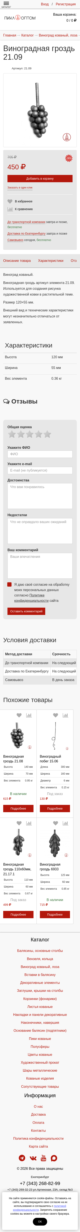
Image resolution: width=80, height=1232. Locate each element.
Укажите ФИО (18, 447)
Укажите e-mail (19, 464)
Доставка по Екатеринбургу (26, 233)
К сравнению (24, 209)
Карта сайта (38, 1146)
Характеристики (51, 260)
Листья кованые (40, 1007)
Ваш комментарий (22, 550)
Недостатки (17, 515)
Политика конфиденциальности (38, 1138)
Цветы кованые (40, 1054)
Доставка (38, 1114)
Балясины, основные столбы (40, 951)
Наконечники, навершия (40, 1022)
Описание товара (17, 260)
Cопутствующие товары (40, 1086)
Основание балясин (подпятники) (40, 1030)
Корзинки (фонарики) (40, 999)
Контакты (38, 1130)
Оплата (38, 1122)
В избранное (23, 201)
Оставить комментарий (26, 611)
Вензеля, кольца (40, 959)
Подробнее (18, 808)
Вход (45, 4)
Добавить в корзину (40, 178)
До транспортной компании (26, 222)
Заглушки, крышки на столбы (40, 990)
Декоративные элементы (40, 983)
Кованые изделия (40, 1078)
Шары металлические (40, 1070)
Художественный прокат (40, 1062)
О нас (38, 1106)
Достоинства (18, 480)
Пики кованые (40, 1039)
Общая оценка (19, 427)
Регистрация (66, 4)
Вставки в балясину (39, 975)
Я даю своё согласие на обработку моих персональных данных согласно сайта (40, 592)
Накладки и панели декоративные (40, 1015)
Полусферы (40, 1046)
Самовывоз (15, 240)
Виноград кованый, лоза (40, 967)
